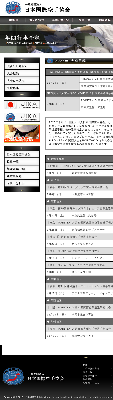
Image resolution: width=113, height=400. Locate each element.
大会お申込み (90, 375)
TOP (85, 365)
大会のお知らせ (91, 368)
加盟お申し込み (91, 383)
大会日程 (87, 372)
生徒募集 (87, 379)
